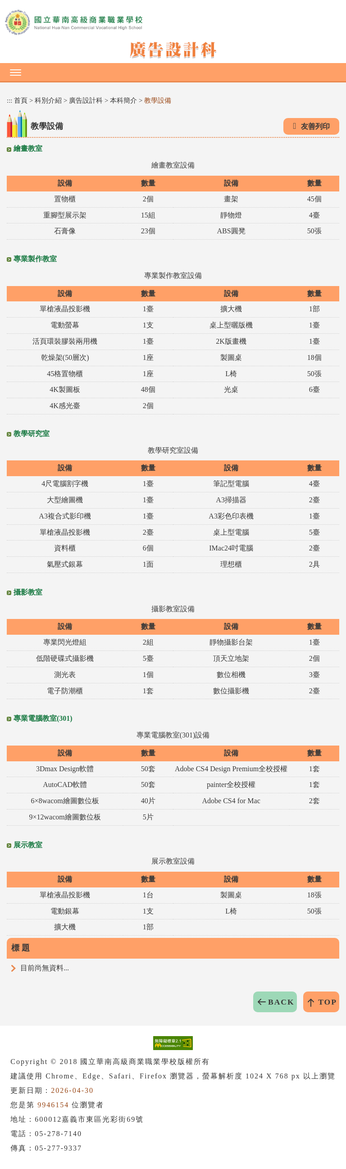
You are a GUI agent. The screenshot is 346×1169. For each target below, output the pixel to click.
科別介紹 (48, 100)
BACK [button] (281, 1001)
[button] (173, 72)
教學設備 (157, 100)
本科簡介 (123, 100)
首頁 (20, 100)
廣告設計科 (86, 100)
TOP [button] (327, 1001)
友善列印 (315, 126)
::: (10, 100)
